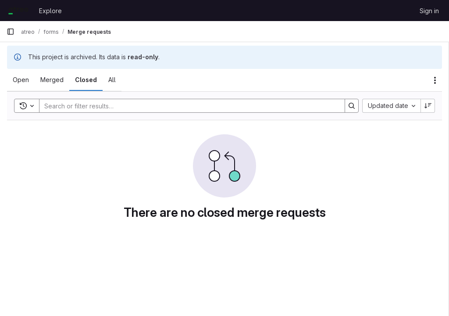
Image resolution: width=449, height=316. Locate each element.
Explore (50, 10)
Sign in (429, 10)
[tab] (21, 80)
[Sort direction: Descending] (428, 106)
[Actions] (435, 80)
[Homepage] (18, 11)
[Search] (187, 106)
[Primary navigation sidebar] (11, 32)
